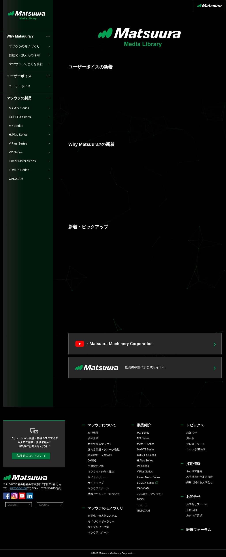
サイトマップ (96, 482)
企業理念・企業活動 (100, 455)
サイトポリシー (97, 477)
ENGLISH (13, 504)
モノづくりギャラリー (101, 521)
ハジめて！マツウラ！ (150, 493)
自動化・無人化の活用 (24, 55)
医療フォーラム (198, 530)
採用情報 (193, 464)
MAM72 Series (19, 108)
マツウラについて (102, 425)
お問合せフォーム (196, 504)
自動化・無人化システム (102, 515)
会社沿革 (93, 438)
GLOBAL (44, 504)
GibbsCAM (143, 510)
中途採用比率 (96, 466)
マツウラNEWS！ (196, 449)
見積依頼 (191, 510)
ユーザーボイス (19, 86)
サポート (142, 505)
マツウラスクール (98, 488)
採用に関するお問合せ (199, 482)
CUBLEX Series (20, 117)
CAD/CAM (16, 179)
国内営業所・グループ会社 (104, 449)
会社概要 (93, 432)
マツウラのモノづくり (24, 46)
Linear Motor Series (22, 161)
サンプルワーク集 (98, 527)
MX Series (16, 126)
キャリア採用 (194, 471)
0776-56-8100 (18, 488)
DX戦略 (92, 460)
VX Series (16, 152)
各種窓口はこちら (28, 455)
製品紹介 (144, 425)
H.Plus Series (18, 134)
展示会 (190, 438)
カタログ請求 (194, 515)
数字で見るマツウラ (100, 444)
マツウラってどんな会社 (26, 64)
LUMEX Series (19, 170)
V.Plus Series (18, 143)
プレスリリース (195, 444)
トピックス (195, 425)
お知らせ (191, 432)
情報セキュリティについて (104, 493)
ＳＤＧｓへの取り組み (101, 471)
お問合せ (193, 497)
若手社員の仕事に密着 (199, 476)
